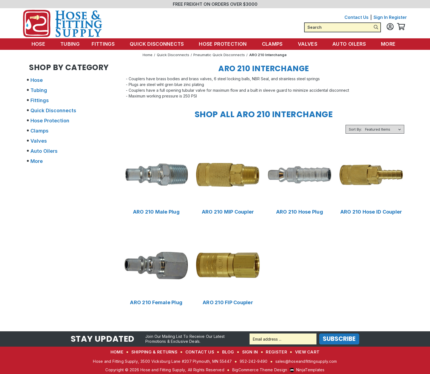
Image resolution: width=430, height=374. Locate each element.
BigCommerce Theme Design (259, 369)
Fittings (107, 44)
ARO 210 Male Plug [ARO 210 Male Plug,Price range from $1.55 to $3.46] (156, 212)
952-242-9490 (253, 361)
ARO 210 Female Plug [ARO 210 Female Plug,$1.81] (156, 302)
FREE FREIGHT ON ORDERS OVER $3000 (215, 4)
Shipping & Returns (154, 352)
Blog (228, 352)
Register (398, 17)
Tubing (73, 44)
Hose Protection (224, 44)
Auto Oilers (347, 44)
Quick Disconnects (159, 44)
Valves (307, 44)
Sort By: (355, 129)
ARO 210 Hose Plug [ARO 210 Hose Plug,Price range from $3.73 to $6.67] (299, 212)
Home (117, 352)
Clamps (273, 44)
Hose (44, 44)
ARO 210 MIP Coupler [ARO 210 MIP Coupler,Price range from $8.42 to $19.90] (228, 212)
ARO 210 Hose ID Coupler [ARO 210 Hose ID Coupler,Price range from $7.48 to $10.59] (371, 212)
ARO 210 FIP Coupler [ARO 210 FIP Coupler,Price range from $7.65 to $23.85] (228, 302)
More (385, 44)
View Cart (307, 352)
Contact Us (356, 17)
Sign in (381, 17)
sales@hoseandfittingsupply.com (306, 361)
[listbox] (384, 129)
